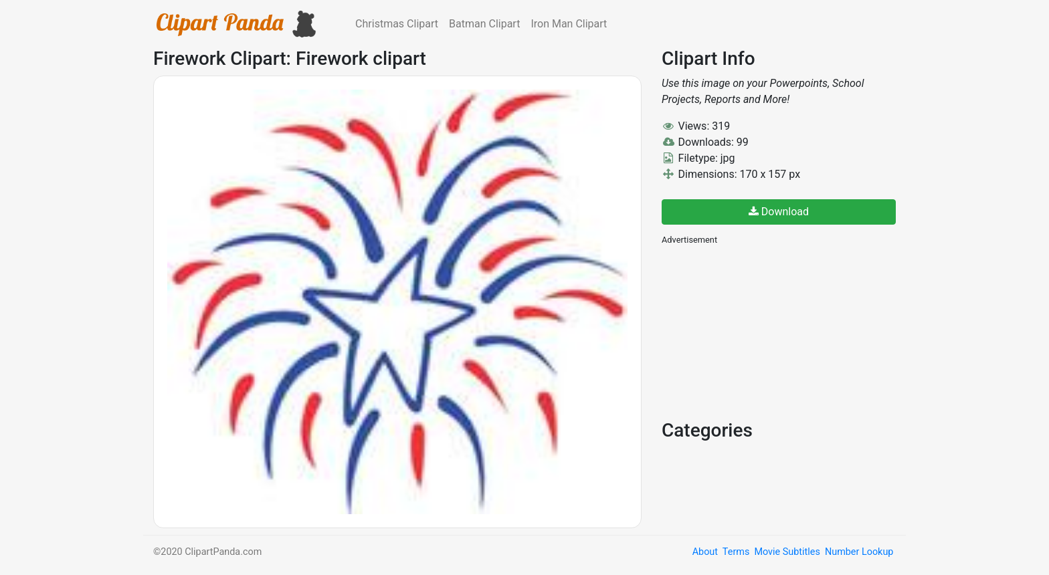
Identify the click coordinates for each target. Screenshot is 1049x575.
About (705, 552)
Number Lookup (859, 552)
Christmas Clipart (396, 23)
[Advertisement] (762, 331)
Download (779, 211)
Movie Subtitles (787, 552)
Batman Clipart (484, 23)
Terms (736, 552)
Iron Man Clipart (569, 23)
